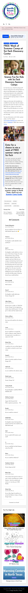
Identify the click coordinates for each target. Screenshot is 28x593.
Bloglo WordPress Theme (16, 590)
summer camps (16, 205)
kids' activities (7, 203)
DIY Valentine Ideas (14, 564)
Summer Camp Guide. (14, 194)
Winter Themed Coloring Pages (14, 546)
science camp (14, 203)
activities (7, 543)
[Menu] (9, 24)
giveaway (15, 201)
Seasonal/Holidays (13, 43)
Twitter (5, 124)
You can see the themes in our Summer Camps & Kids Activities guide (13, 173)
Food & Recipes (17, 523)
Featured (10, 523)
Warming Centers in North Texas (14, 581)
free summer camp (8, 201)
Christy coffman (8, 316)
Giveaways (6, 43)
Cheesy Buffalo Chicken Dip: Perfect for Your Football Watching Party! (17, 37)
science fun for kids (8, 205)
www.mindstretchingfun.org (10, 120)
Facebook (10, 122)
